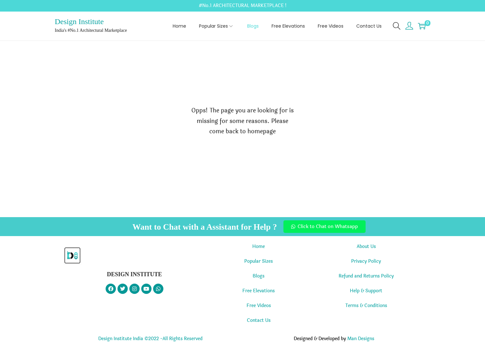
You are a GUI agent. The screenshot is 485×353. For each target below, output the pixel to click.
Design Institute (79, 21)
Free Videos (259, 305)
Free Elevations (258, 290)
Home (258, 246)
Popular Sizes (258, 261)
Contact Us (259, 320)
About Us (366, 246)
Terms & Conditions (366, 305)
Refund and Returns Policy (366, 276)
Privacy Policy (366, 261)
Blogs (258, 276)
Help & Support (366, 290)
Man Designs (360, 338)
